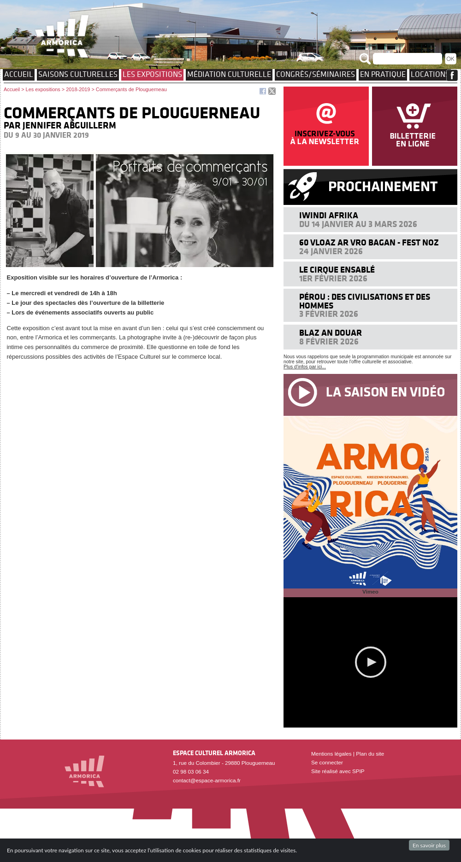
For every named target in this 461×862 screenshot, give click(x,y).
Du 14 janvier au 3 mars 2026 (358, 224)
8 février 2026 (329, 341)
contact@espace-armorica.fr (207, 780)
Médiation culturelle (229, 74)
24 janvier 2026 (331, 251)
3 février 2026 (328, 313)
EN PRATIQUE (383, 74)
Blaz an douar (330, 332)
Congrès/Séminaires (315, 74)
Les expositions (152, 74)
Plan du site (370, 754)
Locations (430, 74)
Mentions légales (331, 754)
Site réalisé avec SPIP (338, 771)
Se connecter (327, 762)
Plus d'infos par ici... (305, 366)
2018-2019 (78, 89)
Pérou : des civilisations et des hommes (364, 300)
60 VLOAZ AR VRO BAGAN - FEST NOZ (369, 242)
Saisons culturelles (78, 74)
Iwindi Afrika (328, 215)
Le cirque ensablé (337, 269)
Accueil (18, 74)
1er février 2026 (333, 278)
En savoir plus (429, 845)
